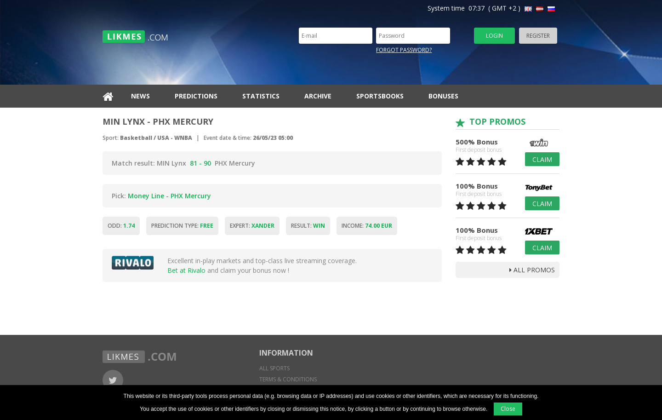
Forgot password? (404, 50)
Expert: (252, 226)
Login (494, 36)
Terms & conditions (288, 379)
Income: (367, 226)
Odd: (121, 226)
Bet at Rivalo (186, 270)
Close (508, 409)
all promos (532, 269)
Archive (317, 96)
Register (538, 36)
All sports (274, 368)
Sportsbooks (380, 96)
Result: (308, 226)
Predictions (196, 96)
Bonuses (443, 96)
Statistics (261, 96)
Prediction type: (182, 226)
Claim (542, 159)
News (140, 96)
